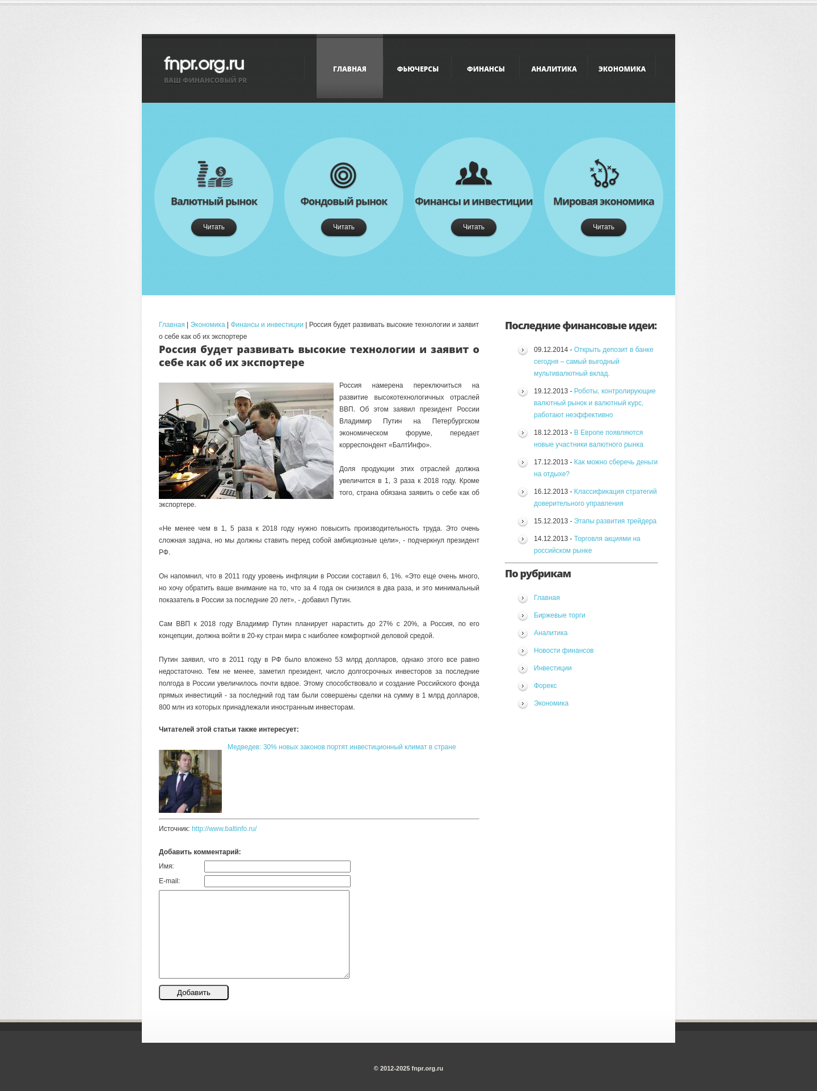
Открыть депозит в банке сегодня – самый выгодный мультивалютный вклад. (594, 361)
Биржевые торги (560, 615)
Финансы (486, 69)
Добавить (193, 992)
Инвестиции (553, 668)
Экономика (622, 69)
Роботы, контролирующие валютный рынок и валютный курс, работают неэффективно (595, 403)
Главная (350, 69)
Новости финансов (563, 650)
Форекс (545, 686)
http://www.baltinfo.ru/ (224, 829)
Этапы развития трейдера (615, 521)
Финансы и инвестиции (266, 325)
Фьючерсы (418, 69)
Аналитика (553, 69)
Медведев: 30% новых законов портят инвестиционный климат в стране (342, 747)
